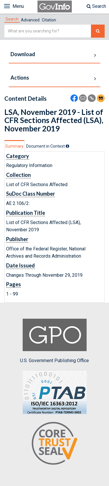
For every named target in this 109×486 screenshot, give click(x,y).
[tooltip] (67, 146)
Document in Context (47, 146)
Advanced (30, 20)
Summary (14, 146)
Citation (49, 20)
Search (96, 6)
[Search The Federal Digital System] (98, 31)
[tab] (12, 19)
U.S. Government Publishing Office (54, 341)
